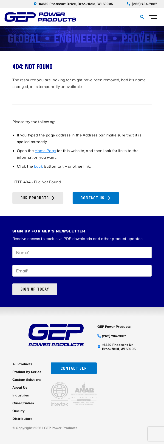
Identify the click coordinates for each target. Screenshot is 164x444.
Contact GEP (74, 368)
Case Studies (23, 403)
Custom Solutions (27, 379)
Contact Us (96, 197)
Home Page (45, 150)
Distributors (22, 418)
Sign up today (34, 289)
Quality (18, 411)
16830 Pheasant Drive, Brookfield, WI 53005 (73, 4)
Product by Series (26, 372)
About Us (19, 387)
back (38, 166)
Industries (20, 395)
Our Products (38, 197)
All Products (22, 364)
